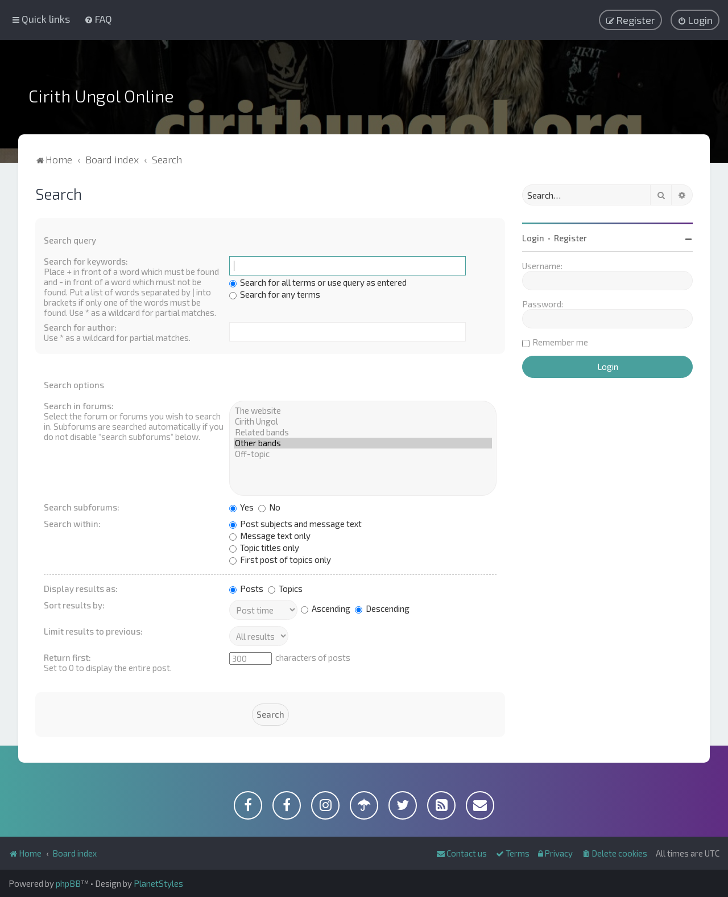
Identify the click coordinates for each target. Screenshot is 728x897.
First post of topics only (280, 559)
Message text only (270, 535)
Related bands (363, 432)
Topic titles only (264, 547)
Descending (382, 608)
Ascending (325, 608)
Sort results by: (74, 605)
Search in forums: (79, 406)
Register (570, 238)
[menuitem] (98, 19)
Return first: (67, 657)
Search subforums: (81, 507)
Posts (246, 588)
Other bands (363, 443)
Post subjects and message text (295, 524)
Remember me (560, 342)
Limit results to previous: (93, 631)
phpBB (68, 883)
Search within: (72, 524)
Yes (241, 507)
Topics (285, 588)
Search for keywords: (86, 261)
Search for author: (80, 327)
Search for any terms (274, 294)
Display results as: (81, 588)
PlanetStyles (158, 883)
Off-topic (363, 454)
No (269, 507)
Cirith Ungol (363, 421)
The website (363, 410)
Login (533, 238)
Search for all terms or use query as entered (318, 282)
